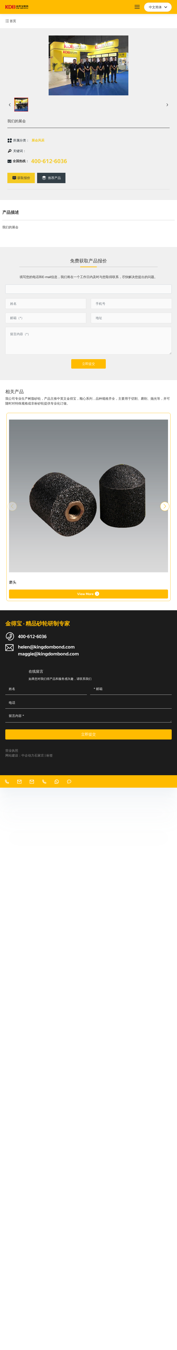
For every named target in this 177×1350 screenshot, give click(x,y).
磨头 (12, 582)
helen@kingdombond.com (46, 647)
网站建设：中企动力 (19, 755)
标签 (49, 755)
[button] (164, 506)
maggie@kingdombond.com (48, 654)
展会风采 (38, 140)
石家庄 (39, 755)
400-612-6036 (49, 161)
